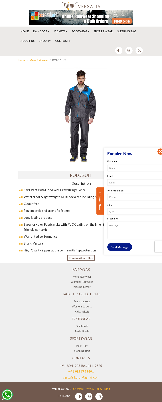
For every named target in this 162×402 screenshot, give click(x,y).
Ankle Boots (82, 331)
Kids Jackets (82, 311)
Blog (107, 388)
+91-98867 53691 (81, 371)
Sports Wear (103, 31)
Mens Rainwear (38, 60)
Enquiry (45, 40)
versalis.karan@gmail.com (81, 377)
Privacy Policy (93, 388)
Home (25, 31)
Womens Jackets (82, 306)
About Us (28, 40)
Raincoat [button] (41, 31)
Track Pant (81, 345)
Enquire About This (81, 257)
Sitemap (78, 388)
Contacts (62, 40)
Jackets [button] (60, 31)
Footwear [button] (80, 31)
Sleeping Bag (126, 31)
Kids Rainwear (82, 286)
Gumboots (82, 326)
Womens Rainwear (82, 281)
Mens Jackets (82, 301)
